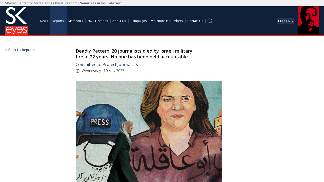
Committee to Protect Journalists (107, 64)
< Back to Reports (20, 50)
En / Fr (285, 20)
